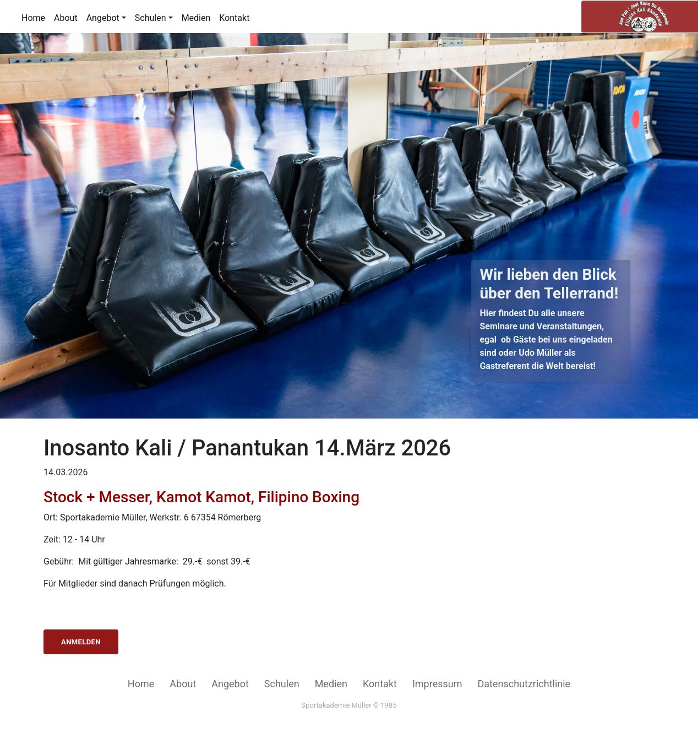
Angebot (230, 683)
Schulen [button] (150, 18)
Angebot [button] (102, 18)
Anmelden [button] (81, 642)
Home (33, 18)
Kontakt (234, 18)
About (66, 18)
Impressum (437, 683)
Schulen (281, 683)
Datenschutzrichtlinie (523, 683)
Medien (196, 18)
